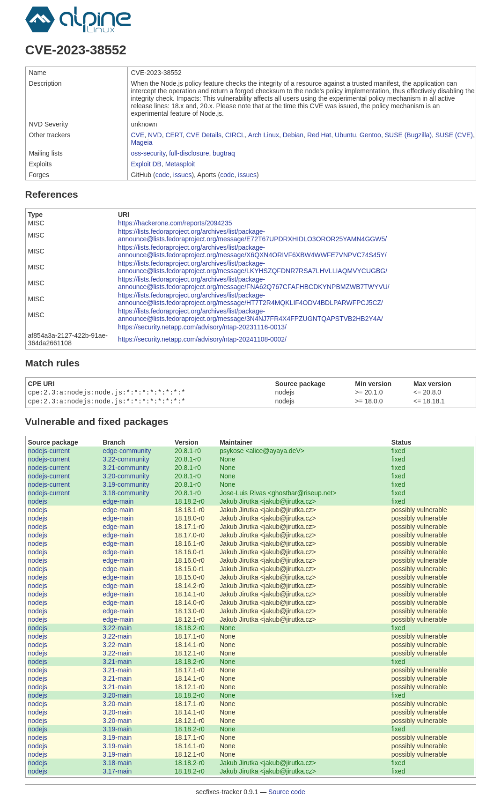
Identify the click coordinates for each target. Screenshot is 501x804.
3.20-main (117, 697)
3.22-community (126, 461)
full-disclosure (189, 153)
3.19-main (117, 731)
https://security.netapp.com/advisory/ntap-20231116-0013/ (202, 327)
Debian (293, 135)
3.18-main (117, 764)
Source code (286, 793)
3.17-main (117, 773)
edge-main (118, 503)
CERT (173, 135)
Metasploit (180, 164)
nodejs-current (49, 452)
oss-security (148, 153)
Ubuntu (345, 135)
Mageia (142, 142)
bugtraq (224, 153)
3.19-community (126, 486)
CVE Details (203, 135)
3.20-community (126, 478)
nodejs (37, 503)
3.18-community (126, 495)
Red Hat (319, 135)
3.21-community (126, 469)
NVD (155, 135)
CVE (138, 135)
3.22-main (117, 629)
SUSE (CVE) (454, 135)
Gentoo (370, 135)
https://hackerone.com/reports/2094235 (175, 223)
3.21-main (117, 663)
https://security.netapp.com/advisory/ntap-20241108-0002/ (202, 339)
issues (182, 175)
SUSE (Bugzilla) (408, 135)
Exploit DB (146, 164)
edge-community (127, 452)
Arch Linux (263, 135)
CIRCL (235, 135)
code (162, 175)
